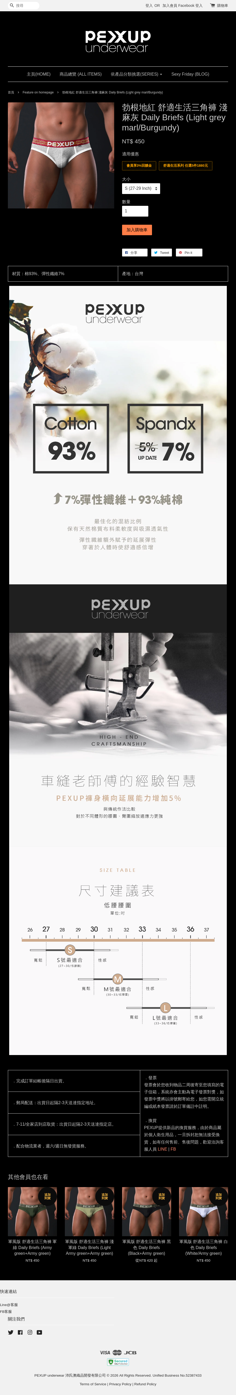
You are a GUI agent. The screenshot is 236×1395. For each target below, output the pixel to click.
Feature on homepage (38, 92)
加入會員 (169, 5)
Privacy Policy (120, 1384)
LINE (162, 1149)
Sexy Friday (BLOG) (190, 74)
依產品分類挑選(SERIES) (136, 74)
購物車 (222, 5)
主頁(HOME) (39, 74)
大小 (126, 179)
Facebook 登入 (190, 5)
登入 (149, 5)
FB (173, 1149)
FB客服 (6, 1312)
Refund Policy (145, 1384)
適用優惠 (130, 154)
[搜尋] (23, 5)
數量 (126, 202)
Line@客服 (9, 1305)
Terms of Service (93, 1384)
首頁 (11, 92)
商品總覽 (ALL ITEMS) (81, 74)
